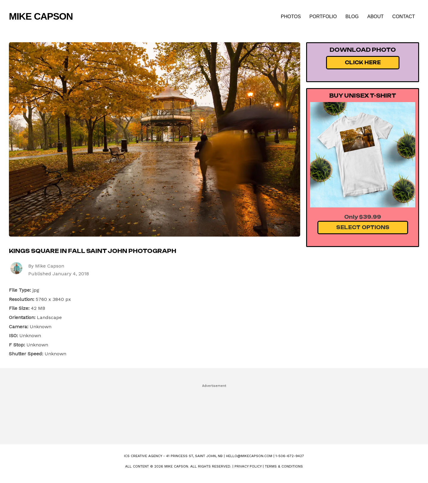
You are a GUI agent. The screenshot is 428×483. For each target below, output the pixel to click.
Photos (291, 16)
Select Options (362, 227)
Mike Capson (41, 16)
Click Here (363, 62)
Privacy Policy (248, 466)
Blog (351, 16)
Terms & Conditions (284, 466)
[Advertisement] (214, 411)
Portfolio (323, 16)
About (375, 16)
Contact (403, 16)
